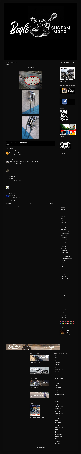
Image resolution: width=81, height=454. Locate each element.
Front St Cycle (58, 383)
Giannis (11, 176)
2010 (62, 229)
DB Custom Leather (59, 373)
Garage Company (58, 387)
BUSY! (63, 272)
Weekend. (64, 270)
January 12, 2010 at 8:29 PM (15, 189)
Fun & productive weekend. (68, 299)
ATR (55, 355)
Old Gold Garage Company (60, 417)
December (64, 231)
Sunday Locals (65, 264)
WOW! (63, 262)
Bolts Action (57, 362)
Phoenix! (64, 287)
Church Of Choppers (59, 369)
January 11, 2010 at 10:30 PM (15, 154)
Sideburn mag (58, 422)
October (64, 235)
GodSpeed (57, 389)
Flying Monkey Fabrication (60, 380)
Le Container (57, 399)
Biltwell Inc (57, 359)
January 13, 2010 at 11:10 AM (15, 197)
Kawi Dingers (65, 305)
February (64, 252)
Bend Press (57, 357)
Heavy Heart (64, 295)
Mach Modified (58, 408)
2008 (62, 317)
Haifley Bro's (57, 392)
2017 (62, 214)
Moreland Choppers (59, 411)
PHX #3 (63, 284)
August (64, 239)
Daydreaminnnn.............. (67, 266)
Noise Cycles (57, 415)
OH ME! (63, 297)
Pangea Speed (58, 418)
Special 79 (57, 429)
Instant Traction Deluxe (59, 394)
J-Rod (10, 168)
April (63, 248)
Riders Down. (65, 276)
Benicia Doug (65, 289)
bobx (10, 185)
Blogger (43, 447)
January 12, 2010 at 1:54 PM (15, 180)
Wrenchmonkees (58, 441)
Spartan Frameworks (59, 427)
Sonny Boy (57, 424)
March (63, 250)
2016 (62, 216)
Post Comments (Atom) (16, 206)
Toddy (56, 438)
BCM (69, 330)
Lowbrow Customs (59, 406)
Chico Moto (57, 368)
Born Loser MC (58, 364)
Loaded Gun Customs (59, 403)
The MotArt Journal (59, 432)
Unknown (11, 151)
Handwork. (64, 268)
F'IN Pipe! (64, 301)
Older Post (52, 203)
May (63, 246)
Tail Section (64, 303)
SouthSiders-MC (58, 425)
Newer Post (8, 203)
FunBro (56, 385)
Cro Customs (57, 371)
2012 (62, 225)
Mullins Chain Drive (59, 413)
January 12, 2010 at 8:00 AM (15, 163)
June (63, 244)
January (64, 255)
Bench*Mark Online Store (67, 291)
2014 (62, 220)
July (63, 242)
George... (11, 144)
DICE (56, 375)
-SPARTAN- (30, 68)
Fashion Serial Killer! (59, 378)
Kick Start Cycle (58, 396)
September (64, 237)
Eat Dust (56, 376)
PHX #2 (63, 283)
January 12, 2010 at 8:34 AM (15, 171)
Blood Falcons (58, 361)
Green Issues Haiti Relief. (67, 258)
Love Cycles (57, 404)
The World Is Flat (58, 434)
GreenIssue (57, 390)
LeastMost (64, 274)
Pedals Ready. (65, 260)
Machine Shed (58, 410)
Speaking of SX (65, 309)
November (64, 233)
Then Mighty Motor (59, 436)
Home (31, 203)
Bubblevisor (57, 366)
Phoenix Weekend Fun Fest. (68, 281)
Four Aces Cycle (58, 382)
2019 (62, 209)
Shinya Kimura (58, 420)
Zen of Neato (57, 443)
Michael (11, 193)
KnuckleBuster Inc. (58, 397)
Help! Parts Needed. (66, 256)
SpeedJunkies (57, 431)
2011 (62, 227)
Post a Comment (11, 200)
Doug (10, 159)
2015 (62, 218)
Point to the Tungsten (66, 278)
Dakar (63, 293)
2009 (62, 315)
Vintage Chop (58, 440)
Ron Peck (64, 307)
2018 (62, 212)
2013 (62, 222)
